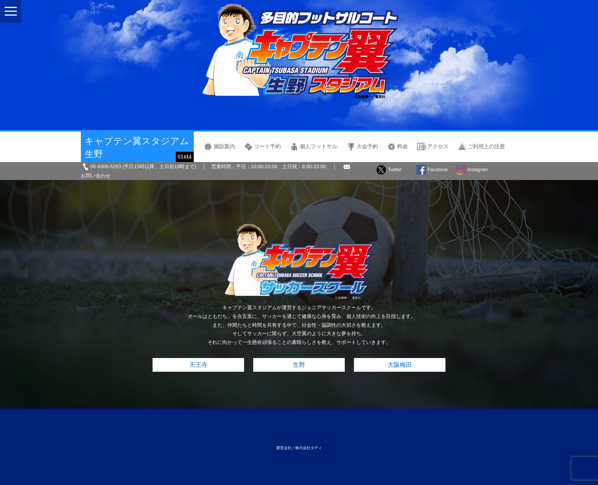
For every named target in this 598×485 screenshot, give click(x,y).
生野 (299, 364)
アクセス (437, 146)
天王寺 (198, 364)
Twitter (394, 169)
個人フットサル (318, 146)
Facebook (438, 169)
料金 (402, 146)
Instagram (478, 169)
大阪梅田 (399, 364)
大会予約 (367, 146)
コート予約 (267, 146)
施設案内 (224, 146)
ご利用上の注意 (486, 146)
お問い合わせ (96, 175)
